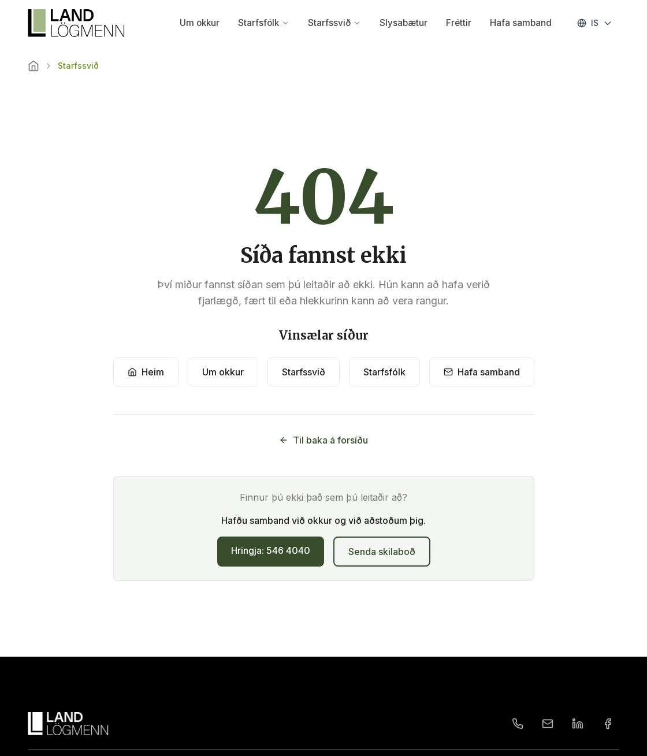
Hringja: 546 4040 (270, 550)
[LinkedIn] (577, 723)
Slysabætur (403, 22)
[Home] (33, 66)
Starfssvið (334, 22)
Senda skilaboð (381, 551)
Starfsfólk (263, 22)
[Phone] (517, 723)
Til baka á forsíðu (323, 440)
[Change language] (594, 23)
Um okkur (200, 22)
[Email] (547, 723)
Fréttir (458, 22)
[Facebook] (607, 723)
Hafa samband (521, 22)
